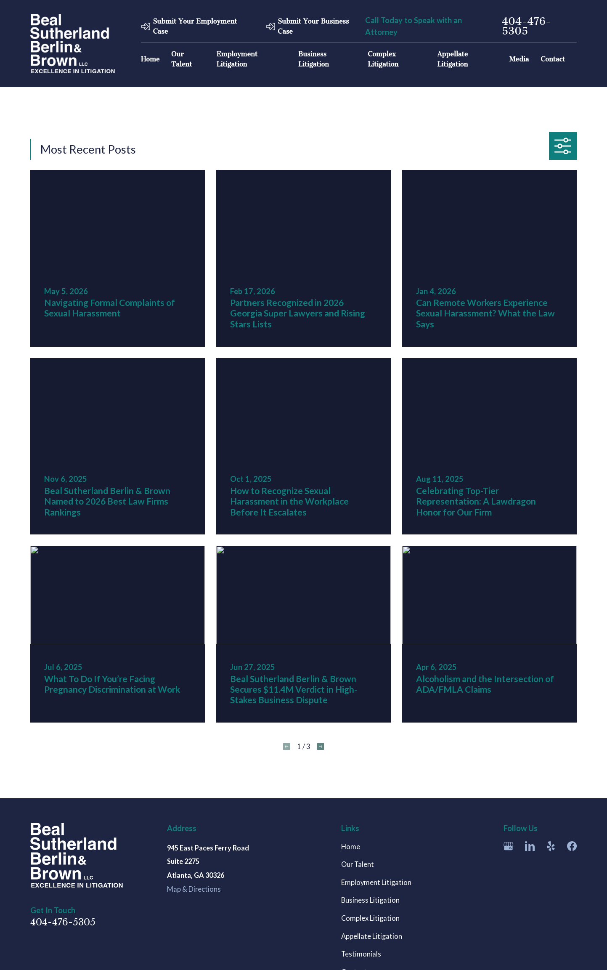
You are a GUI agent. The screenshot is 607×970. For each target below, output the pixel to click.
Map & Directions (194, 889)
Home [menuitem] (150, 59)
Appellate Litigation (371, 936)
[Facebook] (572, 846)
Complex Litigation (370, 918)
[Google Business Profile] (508, 846)
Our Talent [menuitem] (181, 59)
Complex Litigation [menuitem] (383, 59)
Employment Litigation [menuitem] (237, 59)
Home (350, 846)
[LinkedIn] (530, 846)
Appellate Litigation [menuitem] (452, 59)
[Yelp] (551, 846)
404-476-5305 (526, 26)
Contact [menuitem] (553, 59)
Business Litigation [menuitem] (313, 59)
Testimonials (361, 954)
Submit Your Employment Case (195, 26)
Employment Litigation (376, 882)
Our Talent (357, 864)
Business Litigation (370, 900)
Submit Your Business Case (313, 26)
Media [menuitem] (519, 59)
